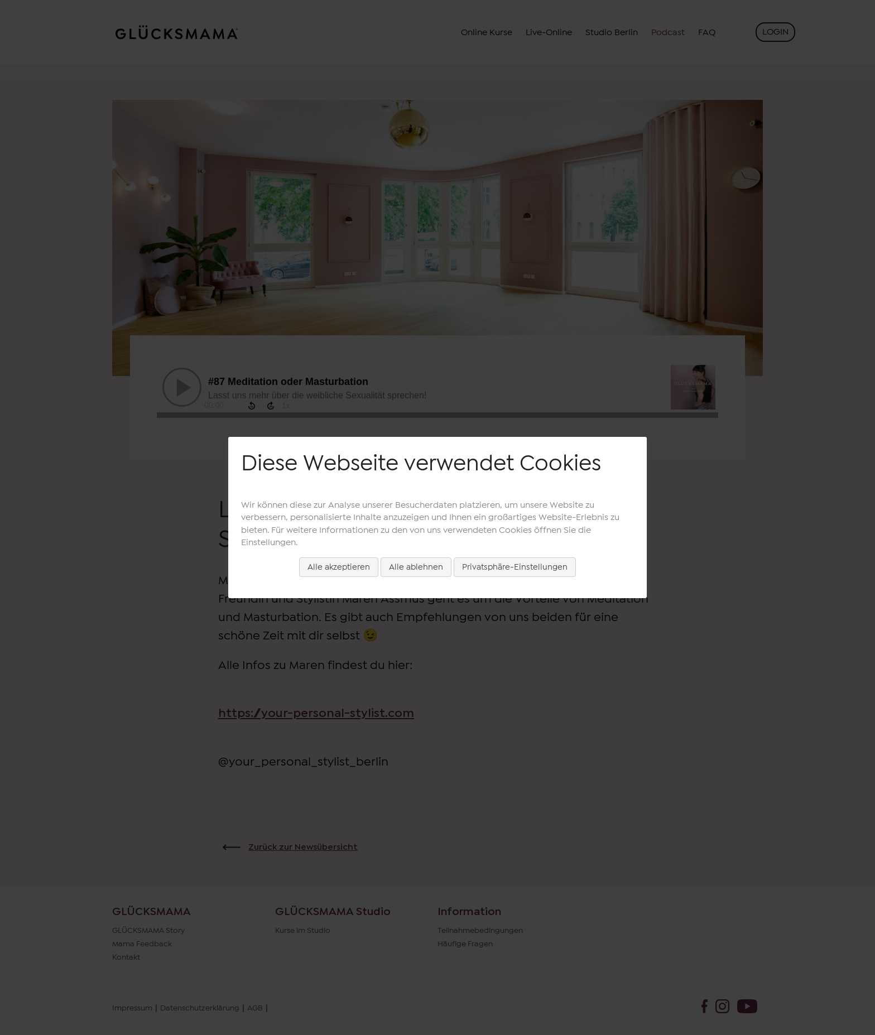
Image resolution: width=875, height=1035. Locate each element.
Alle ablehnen (416, 567)
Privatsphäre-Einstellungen (515, 567)
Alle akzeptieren (338, 567)
